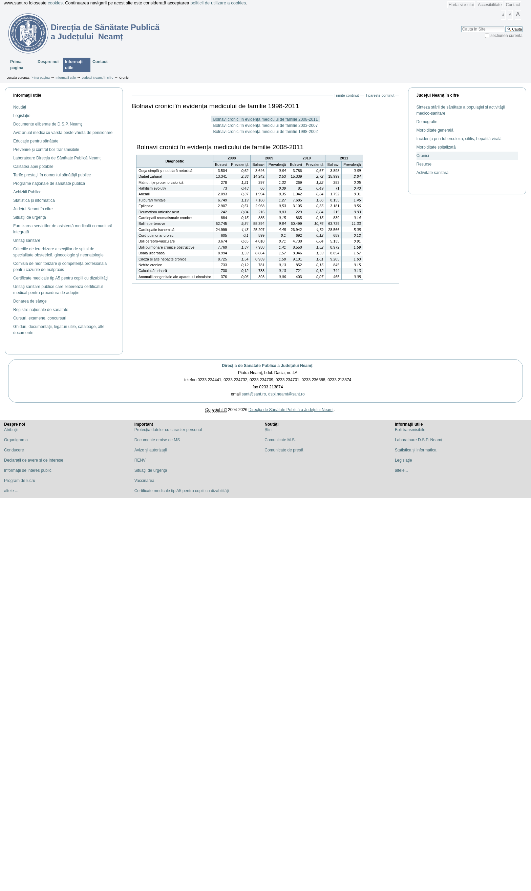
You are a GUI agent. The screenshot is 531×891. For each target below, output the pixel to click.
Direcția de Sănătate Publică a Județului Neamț (267, 365)
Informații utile (74, 64)
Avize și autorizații (150, 450)
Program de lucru (19, 480)
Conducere (14, 450)
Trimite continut (346, 95)
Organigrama (16, 440)
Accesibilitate (490, 4)
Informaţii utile (27, 95)
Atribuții (11, 429)
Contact (513, 4)
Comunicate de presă (283, 450)
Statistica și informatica (416, 450)
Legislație (403, 460)
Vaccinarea (144, 480)
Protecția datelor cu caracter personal (168, 429)
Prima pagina (16, 64)
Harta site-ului (461, 4)
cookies (55, 2)
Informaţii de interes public (27, 470)
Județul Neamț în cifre (97, 77)
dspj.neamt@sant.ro (286, 394)
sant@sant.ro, (254, 394)
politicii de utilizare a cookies (218, 2)
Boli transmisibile (410, 429)
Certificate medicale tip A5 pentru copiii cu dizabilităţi (181, 490)
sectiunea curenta (506, 35)
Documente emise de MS (157, 440)
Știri (268, 429)
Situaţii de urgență (150, 470)
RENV (140, 460)
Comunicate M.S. (280, 440)
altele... (401, 470)
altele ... (11, 490)
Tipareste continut (379, 95)
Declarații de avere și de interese (33, 460)
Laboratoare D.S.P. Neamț (418, 440)
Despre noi (48, 61)
